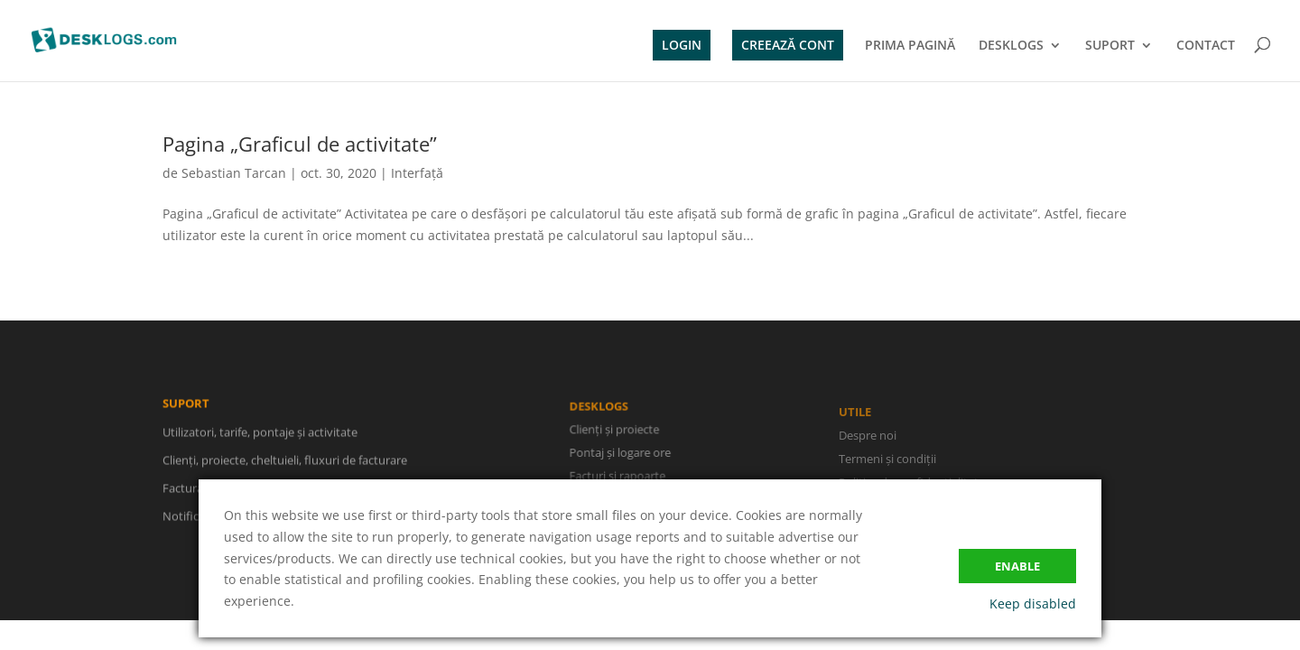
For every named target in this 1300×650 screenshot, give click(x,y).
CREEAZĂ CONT (787, 44)
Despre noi (867, 438)
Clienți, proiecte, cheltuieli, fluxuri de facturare (284, 461)
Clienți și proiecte (615, 430)
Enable (1017, 566)
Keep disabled (1032, 603)
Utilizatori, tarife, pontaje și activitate (260, 433)
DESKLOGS (1011, 46)
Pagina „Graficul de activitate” (299, 143)
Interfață (417, 172)
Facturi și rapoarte (618, 476)
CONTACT (1205, 46)
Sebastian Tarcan (233, 172)
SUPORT (1110, 46)
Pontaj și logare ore (621, 453)
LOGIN (681, 44)
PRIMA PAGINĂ (910, 46)
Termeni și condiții (887, 461)
